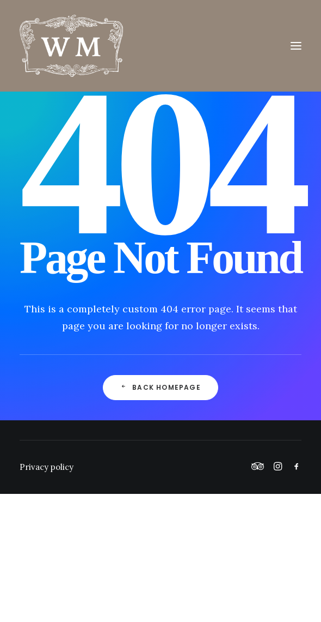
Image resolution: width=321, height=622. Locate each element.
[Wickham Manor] (160, 46)
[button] (296, 46)
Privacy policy (46, 467)
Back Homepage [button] (160, 387)
